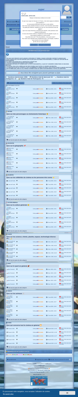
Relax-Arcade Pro (37, 374)
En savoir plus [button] (8, 394)
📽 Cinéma (8, 322)
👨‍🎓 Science (9, 234)
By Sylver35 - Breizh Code (44, 370)
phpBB (34, 363)
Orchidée (41, 88)
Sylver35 (46, 368)
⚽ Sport (8, 263)
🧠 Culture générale (12, 202)
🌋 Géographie (10, 143)
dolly (15, 354)
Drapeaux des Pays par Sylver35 (37, 372)
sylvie (25, 354)
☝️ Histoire (9, 111)
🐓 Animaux (9, 291)
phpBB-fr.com (41, 365)
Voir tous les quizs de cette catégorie (17, 139)
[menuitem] (18, 22)
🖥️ (17, 88)
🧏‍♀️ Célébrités (10, 175)
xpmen (30, 354)
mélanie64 (20, 354)
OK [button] (67, 393)
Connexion (34, 45)
